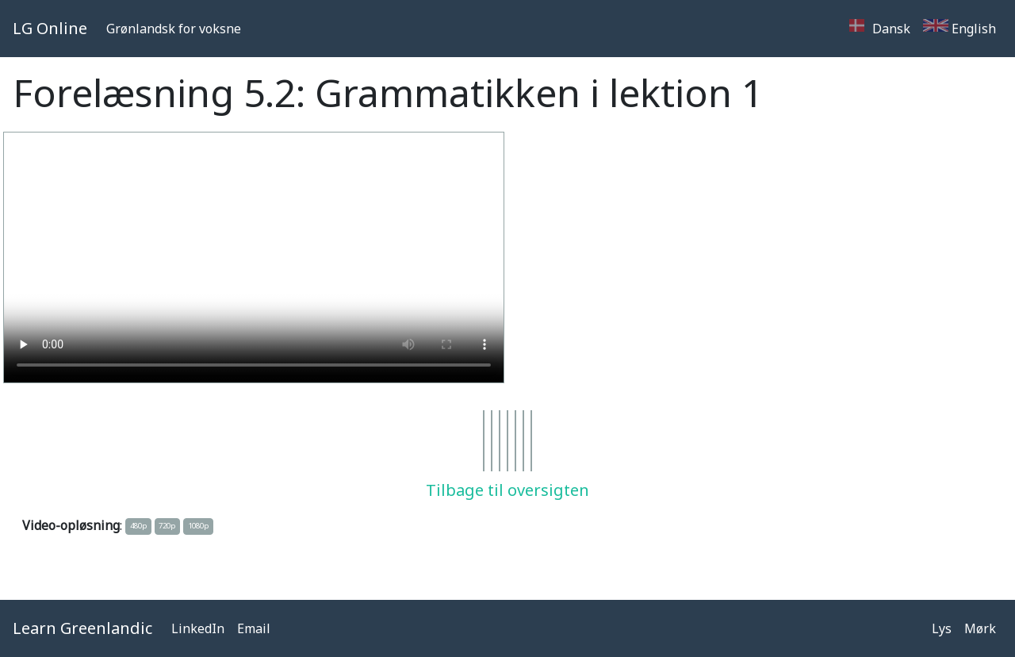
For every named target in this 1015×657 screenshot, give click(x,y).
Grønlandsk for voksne (173, 28)
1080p (198, 526)
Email (253, 628)
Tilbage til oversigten (507, 490)
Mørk (980, 628)
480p (138, 526)
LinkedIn (197, 628)
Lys (942, 628)
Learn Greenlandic (82, 628)
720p (167, 526)
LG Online (50, 28)
